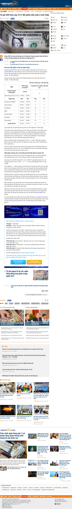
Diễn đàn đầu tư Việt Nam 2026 (48, 489)
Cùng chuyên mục (32, 307)
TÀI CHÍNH (24, 8)
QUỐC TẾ (19, 8)
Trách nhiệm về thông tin (7, 507)
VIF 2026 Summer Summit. (27, 252)
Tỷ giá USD (24, 162)
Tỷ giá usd (20, 487)
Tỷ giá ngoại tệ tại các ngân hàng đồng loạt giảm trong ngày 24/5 (17, 273)
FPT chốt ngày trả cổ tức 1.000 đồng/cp (23, 394)
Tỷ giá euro (30, 487)
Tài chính (4, 11)
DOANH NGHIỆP (42, 8)
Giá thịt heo (19, 489)
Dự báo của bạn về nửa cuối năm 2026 (34, 262)
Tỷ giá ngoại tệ (13, 487)
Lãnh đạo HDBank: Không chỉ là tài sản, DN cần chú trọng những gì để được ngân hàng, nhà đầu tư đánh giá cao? (37, 323)
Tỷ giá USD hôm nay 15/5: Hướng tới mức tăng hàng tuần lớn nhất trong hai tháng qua (11, 332)
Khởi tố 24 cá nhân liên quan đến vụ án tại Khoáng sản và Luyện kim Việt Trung (22, 349)
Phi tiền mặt (38, 11)
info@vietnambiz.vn (9, 506)
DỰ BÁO (9, 8)
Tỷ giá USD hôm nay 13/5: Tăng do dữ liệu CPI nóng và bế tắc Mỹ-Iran (12, 339)
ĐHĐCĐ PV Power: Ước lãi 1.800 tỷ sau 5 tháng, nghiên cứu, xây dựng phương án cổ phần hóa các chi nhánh (41, 396)
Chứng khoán (5, 359)
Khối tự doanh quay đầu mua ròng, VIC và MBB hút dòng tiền (17, 363)
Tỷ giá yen (25, 487)
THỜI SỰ (5, 8)
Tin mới (5, 346)
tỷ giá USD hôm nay (25, 303)
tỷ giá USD (17, 303)
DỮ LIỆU (54, 8)
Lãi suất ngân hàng (57, 487)
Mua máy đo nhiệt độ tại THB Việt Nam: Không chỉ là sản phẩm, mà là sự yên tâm (41, 418)
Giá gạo (24, 489)
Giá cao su (29, 489)
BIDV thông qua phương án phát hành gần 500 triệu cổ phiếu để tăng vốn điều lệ (37, 328)
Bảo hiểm (27, 11)
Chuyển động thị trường (38, 422)
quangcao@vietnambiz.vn (63, 501)
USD (13, 166)
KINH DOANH (49, 8)
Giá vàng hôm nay (5, 487)
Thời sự (3, 371)
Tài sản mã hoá (19, 11)
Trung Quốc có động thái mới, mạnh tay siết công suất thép (7, 417)
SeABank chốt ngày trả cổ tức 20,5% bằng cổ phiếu (37, 338)
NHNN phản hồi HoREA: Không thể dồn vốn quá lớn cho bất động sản (20, 376)
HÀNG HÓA (14, 8)
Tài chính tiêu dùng (48, 11)
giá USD (11, 303)
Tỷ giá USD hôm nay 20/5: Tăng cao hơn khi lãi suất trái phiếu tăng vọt (12, 323)
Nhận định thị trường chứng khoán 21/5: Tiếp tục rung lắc (65, 448)
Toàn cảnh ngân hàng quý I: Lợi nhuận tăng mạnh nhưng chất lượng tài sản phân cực (37, 332)
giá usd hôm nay (45, 303)
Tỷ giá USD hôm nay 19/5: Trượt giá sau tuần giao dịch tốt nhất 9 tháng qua (12, 328)
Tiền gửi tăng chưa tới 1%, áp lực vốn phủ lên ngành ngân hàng (16, 467)
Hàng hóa (2, 420)
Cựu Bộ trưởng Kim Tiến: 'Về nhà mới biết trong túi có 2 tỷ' (17, 369)
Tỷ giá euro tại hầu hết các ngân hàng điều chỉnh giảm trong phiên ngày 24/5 (29, 286)
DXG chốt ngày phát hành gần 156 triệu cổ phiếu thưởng (24, 417)
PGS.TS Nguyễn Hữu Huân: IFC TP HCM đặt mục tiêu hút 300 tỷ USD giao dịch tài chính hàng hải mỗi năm (65, 474)
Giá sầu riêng (13, 489)
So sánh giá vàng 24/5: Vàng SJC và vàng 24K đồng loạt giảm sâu (24, 64)
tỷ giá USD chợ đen (35, 303)
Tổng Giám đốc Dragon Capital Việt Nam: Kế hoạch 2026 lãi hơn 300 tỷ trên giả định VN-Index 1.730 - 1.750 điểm (24, 356)
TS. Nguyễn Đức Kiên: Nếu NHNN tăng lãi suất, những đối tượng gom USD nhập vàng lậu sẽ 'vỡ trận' (29, 62)
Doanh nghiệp (5, 351)
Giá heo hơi (36, 487)
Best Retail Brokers (36, 489)
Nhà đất (39, 438)
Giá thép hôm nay (5, 489)
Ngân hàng (11, 11)
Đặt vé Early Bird (18, 262)
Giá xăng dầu (65, 487)
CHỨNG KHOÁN (35, 8)
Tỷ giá (32, 11)
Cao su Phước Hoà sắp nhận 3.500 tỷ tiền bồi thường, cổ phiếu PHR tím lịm (42, 463)
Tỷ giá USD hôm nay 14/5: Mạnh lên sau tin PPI (11, 335)
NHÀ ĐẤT (29, 8)
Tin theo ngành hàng (57, 13)
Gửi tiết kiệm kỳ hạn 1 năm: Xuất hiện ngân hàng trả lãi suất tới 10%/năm (7, 395)
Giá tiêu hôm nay (49, 487)
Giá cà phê (42, 487)
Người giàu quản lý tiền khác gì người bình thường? (37, 335)
